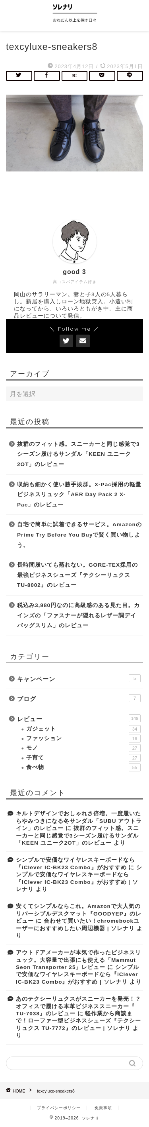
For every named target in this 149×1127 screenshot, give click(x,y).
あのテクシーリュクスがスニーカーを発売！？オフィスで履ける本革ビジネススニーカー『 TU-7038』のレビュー (78, 1006)
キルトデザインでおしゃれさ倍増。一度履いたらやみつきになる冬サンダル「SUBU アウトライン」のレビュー (79, 821)
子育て (83, 758)
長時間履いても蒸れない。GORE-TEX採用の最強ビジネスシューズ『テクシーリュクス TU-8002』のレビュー (77, 575)
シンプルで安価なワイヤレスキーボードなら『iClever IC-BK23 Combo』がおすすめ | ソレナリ (77, 974)
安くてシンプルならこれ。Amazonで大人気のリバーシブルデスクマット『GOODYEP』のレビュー (78, 913)
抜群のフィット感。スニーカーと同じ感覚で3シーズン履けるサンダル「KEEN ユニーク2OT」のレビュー (78, 454)
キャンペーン (79, 678)
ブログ (79, 698)
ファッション (83, 738)
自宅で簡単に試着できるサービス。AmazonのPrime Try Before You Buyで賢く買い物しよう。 (79, 535)
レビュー (79, 718)
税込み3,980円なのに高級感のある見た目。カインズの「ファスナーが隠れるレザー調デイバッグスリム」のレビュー (78, 615)
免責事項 (103, 1108)
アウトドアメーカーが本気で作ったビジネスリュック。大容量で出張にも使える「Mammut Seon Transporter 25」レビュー (78, 960)
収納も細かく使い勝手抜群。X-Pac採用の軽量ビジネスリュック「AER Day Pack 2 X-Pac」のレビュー (79, 495)
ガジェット (83, 729)
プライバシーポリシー (59, 1108)
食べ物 (83, 767)
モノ (83, 748)
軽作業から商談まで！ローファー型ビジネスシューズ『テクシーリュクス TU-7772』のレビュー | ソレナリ (78, 1021)
